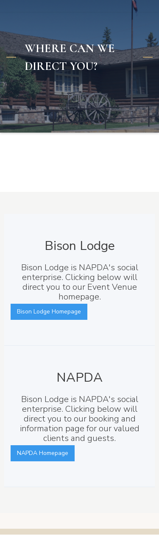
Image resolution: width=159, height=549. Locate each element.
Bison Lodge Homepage (49, 312)
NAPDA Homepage (42, 453)
